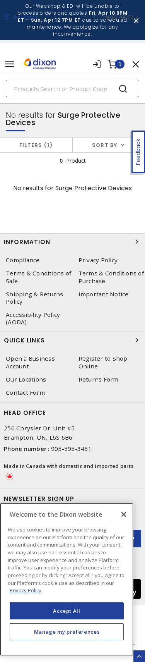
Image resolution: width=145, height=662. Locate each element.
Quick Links (72, 340)
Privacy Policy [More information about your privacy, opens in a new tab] (25, 590)
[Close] (123, 514)
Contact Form (25, 392)
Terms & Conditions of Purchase (111, 277)
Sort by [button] (105, 145)
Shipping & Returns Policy (34, 298)
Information (72, 241)
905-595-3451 (71, 448)
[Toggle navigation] (9, 64)
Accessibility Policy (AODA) (33, 318)
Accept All (66, 610)
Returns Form (98, 379)
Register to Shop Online (103, 362)
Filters (36, 145)
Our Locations (26, 379)
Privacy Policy (98, 260)
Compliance (23, 260)
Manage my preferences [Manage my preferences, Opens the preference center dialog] (67, 631)
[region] (66, 579)
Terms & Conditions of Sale (38, 277)
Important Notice (103, 294)
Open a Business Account (30, 362)
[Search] (72, 88)
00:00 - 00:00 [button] (119, 17)
